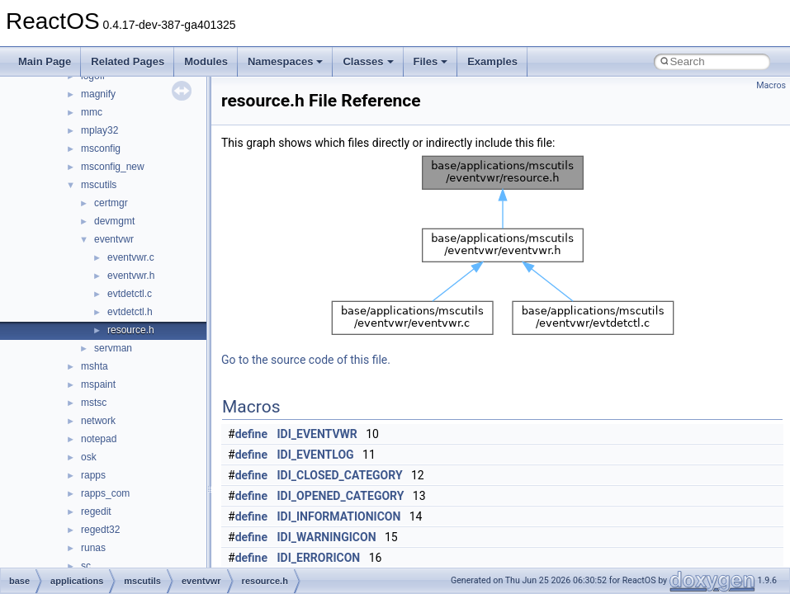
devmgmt (114, 221)
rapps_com (105, 493)
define (251, 434)
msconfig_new (112, 166)
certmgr (111, 203)
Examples (492, 61)
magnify (98, 94)
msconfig (101, 148)
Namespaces (286, 61)
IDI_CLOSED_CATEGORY (340, 475)
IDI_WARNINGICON (326, 537)
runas (93, 548)
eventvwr (114, 239)
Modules (206, 61)
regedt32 (100, 529)
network (98, 421)
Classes (368, 61)
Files (431, 61)
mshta (94, 366)
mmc (91, 112)
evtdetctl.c (129, 293)
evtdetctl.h (130, 312)
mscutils (98, 185)
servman (113, 348)
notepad (98, 439)
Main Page (44, 61)
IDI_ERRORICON (319, 557)
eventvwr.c (130, 257)
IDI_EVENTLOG (315, 454)
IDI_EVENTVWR (317, 434)
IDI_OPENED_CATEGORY (340, 495)
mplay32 (99, 130)
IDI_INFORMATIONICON (339, 516)
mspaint (98, 384)
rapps (93, 475)
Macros (771, 85)
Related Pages (127, 61)
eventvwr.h (130, 275)
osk (89, 457)
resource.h (130, 330)
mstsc (93, 402)
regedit (96, 511)
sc (86, 566)
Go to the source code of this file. (305, 359)
